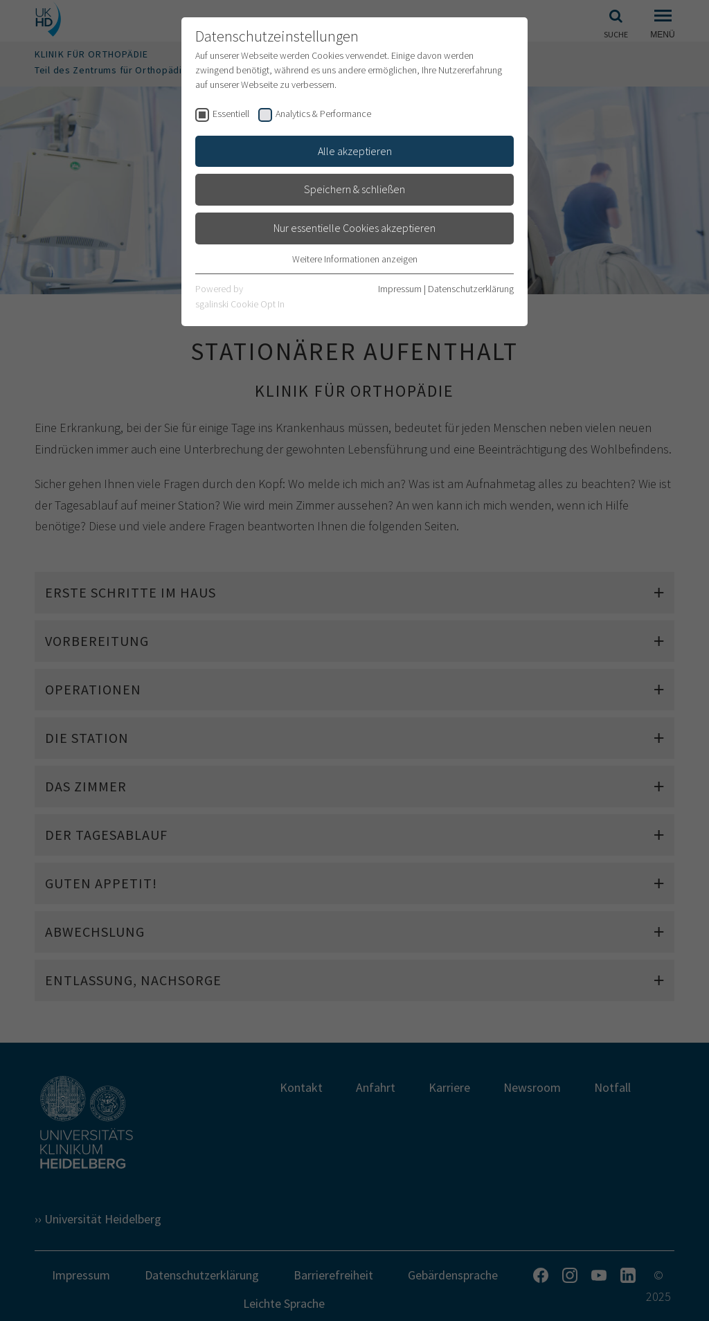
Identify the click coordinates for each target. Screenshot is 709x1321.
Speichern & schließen (354, 189)
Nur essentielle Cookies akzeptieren (354, 228)
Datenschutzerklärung (471, 288)
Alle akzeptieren (355, 151)
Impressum (400, 288)
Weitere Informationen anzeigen (355, 259)
